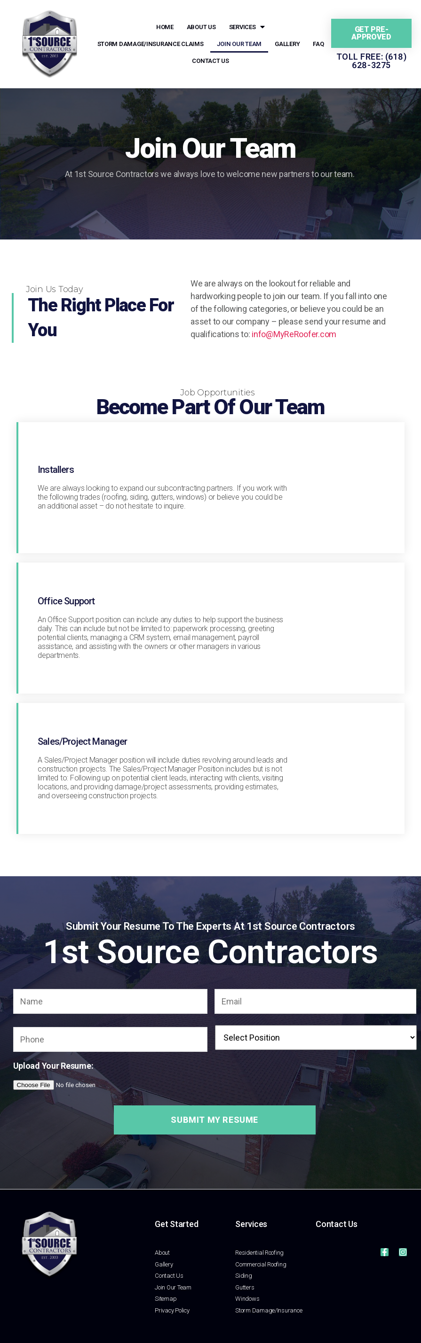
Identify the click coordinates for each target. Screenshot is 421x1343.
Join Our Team (239, 43)
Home (165, 27)
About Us (201, 27)
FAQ (318, 43)
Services (247, 27)
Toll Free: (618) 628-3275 (371, 61)
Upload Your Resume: (53, 1066)
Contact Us (210, 60)
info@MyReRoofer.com (294, 334)
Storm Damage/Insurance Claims (150, 43)
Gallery (287, 43)
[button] (371, 33)
